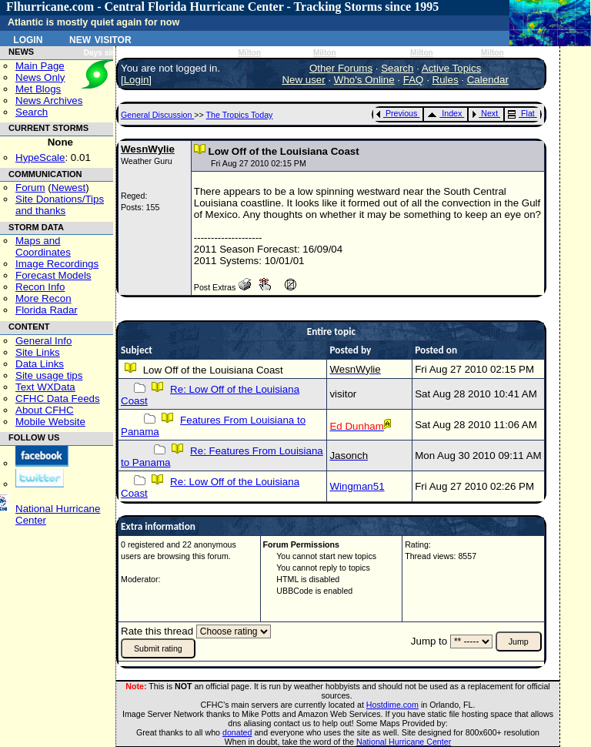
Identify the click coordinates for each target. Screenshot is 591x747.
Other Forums (340, 68)
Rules (445, 79)
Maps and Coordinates (43, 246)
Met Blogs (38, 89)
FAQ (413, 79)
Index (444, 113)
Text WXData (45, 387)
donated (237, 732)
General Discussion (157, 114)
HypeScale (40, 157)
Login (27, 38)
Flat (521, 113)
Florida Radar (46, 310)
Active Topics (452, 68)
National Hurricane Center (403, 741)
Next (484, 113)
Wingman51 (356, 486)
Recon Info (40, 287)
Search (31, 112)
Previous (396, 113)
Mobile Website (50, 421)
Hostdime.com (392, 704)
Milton (249, 53)
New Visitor (100, 38)
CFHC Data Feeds (57, 398)
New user (303, 79)
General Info (43, 341)
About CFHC (44, 410)
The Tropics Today (239, 114)
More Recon (43, 298)
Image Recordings (56, 264)
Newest (68, 187)
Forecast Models (53, 275)
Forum (30, 187)
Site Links (37, 352)
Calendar (488, 79)
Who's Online (364, 79)
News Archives (48, 100)
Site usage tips (48, 375)
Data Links (39, 364)
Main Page (40, 66)
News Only (40, 77)
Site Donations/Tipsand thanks (59, 204)
